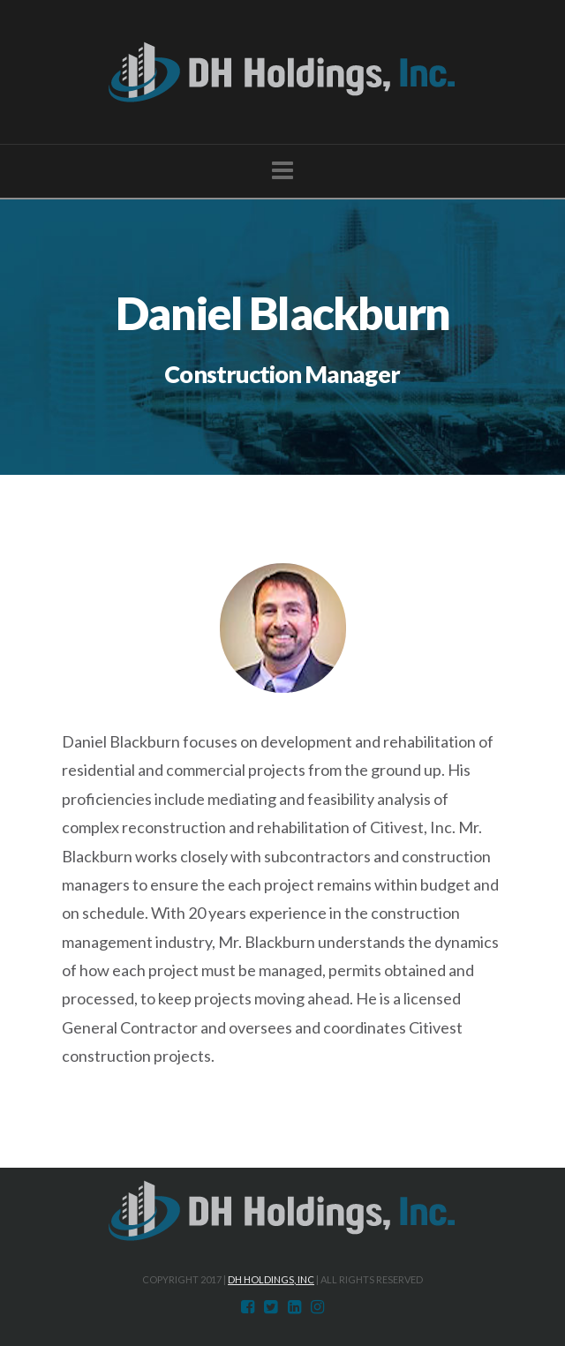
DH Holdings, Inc (271, 1279)
